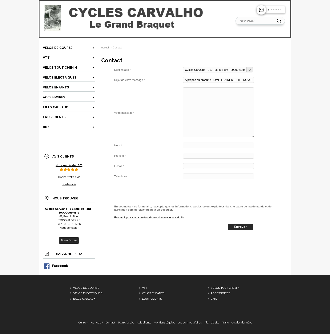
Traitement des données (237, 322)
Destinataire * (122, 69)
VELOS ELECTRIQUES (87, 293)
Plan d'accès (126, 322)
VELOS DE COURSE (86, 287)
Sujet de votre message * (129, 79)
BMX (214, 298)
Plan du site (212, 322)
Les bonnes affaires (190, 322)
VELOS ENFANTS (153, 293)
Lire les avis (69, 184)
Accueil (105, 47)
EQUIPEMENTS (152, 298)
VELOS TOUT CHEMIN (225, 287)
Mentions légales (164, 322)
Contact (274, 10)
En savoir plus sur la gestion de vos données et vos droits (149, 217)
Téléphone (120, 176)
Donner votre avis (69, 177)
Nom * (118, 145)
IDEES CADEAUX (84, 298)
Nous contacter (69, 227)
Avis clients (144, 322)
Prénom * (120, 155)
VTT (144, 287)
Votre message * (124, 112)
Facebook (55, 265)
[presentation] (146, 192)
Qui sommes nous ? (90, 322)
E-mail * (119, 166)
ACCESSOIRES (220, 293)
